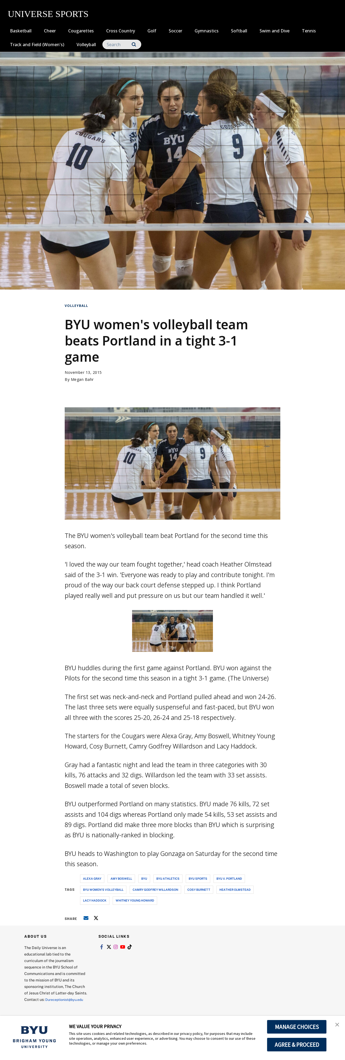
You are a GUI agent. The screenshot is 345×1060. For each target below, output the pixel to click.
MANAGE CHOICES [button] (297, 1027)
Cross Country (120, 31)
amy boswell (121, 878)
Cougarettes (81, 31)
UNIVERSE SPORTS (48, 14)
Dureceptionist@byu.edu (46, 1006)
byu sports (198, 878)
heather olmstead (235, 889)
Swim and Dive (274, 31)
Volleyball (86, 45)
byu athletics (168, 878)
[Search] (121, 44)
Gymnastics (207, 31)
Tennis (309, 31)
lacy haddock (94, 900)
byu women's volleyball (103, 889)
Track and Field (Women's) (37, 45)
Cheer (50, 31)
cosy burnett (198, 889)
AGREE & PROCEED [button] (297, 1044)
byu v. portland (229, 878)
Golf (151, 31)
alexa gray (92, 878)
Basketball (21, 31)
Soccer (175, 31)
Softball (239, 31)
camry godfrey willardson (155, 889)
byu (144, 878)
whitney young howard (135, 900)
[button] (336, 1025)
